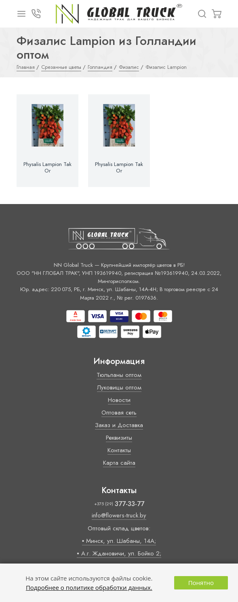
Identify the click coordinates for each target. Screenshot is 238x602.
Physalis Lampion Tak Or (47, 167)
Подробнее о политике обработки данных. (89, 587)
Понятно (201, 583)
